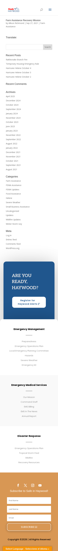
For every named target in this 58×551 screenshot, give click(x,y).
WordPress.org (12, 248)
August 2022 (11, 143)
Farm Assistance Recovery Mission (23, 20)
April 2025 (10, 96)
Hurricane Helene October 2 (18, 76)
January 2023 (12, 130)
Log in (8, 235)
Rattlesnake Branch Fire (16, 59)
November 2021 (13, 156)
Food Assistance (13, 193)
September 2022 (13, 139)
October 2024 (12, 105)
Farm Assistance (13, 181)
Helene (9, 198)
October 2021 (12, 161)
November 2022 (13, 135)
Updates (9, 215)
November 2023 (13, 118)
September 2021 (13, 165)
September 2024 (13, 109)
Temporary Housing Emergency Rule (22, 63)
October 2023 (12, 122)
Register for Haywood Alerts (27, 302)
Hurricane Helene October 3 (18, 72)
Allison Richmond (16, 23)
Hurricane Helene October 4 (18, 68)
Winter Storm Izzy (14, 224)
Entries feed (11, 239)
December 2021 (13, 152)
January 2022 (12, 148)
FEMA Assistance (13, 185)
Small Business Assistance (18, 206)
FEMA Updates (12, 189)
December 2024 (13, 100)
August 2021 (11, 169)
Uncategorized (12, 211)
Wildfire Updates (13, 219)
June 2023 (10, 126)
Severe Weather (13, 202)
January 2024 (12, 113)
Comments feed (13, 244)
